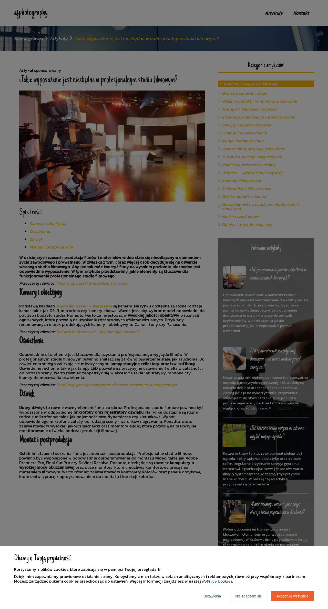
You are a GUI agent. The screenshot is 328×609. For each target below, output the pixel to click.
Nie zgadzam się (248, 596)
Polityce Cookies (217, 581)
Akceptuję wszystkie (292, 596)
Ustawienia (212, 596)
